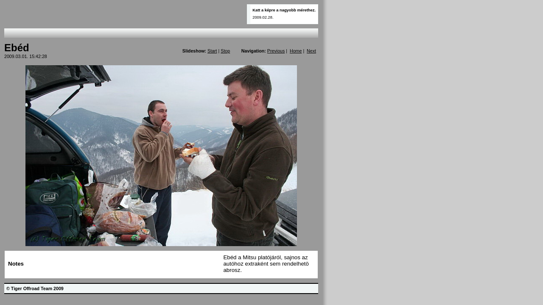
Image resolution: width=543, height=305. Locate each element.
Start (212, 50)
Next (311, 50)
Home (296, 50)
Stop (225, 50)
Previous (276, 50)
